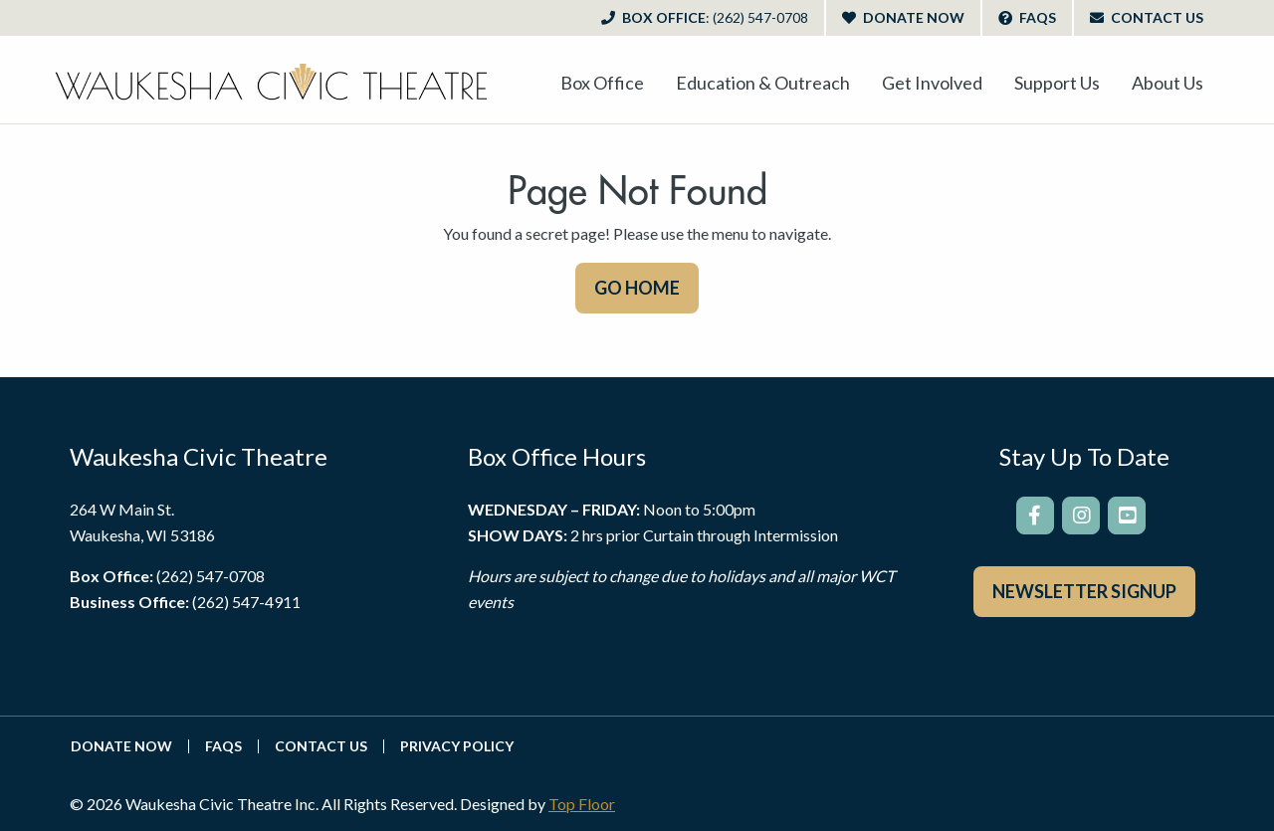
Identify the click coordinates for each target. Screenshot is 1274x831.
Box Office (704, 17)
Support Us (1057, 83)
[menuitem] (602, 82)
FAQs (1027, 17)
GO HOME (637, 288)
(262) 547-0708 (210, 575)
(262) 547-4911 (246, 601)
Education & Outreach (763, 83)
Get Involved (932, 83)
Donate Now (903, 17)
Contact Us (1146, 17)
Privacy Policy (457, 746)
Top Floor (581, 803)
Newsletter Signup (1084, 591)
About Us (1167, 83)
